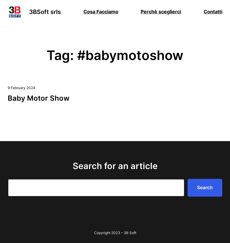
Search (205, 187)
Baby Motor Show (38, 98)
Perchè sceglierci (161, 12)
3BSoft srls (45, 11)
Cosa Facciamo (100, 12)
